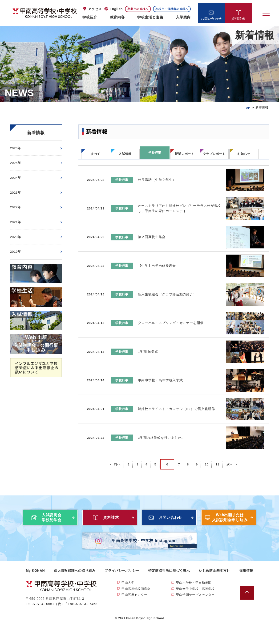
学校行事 (154, 152)
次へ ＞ (232, 457)
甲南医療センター (135, 602)
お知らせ (243, 154)
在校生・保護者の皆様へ (171, 9)
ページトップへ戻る (249, 599)
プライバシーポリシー (122, 577)
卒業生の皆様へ (137, 9)
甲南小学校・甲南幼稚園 (195, 589)
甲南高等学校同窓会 (137, 595)
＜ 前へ (114, 457)
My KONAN (35, 577)
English (116, 9)
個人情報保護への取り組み (74, 577)
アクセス (95, 9)
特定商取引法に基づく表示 (169, 577)
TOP (246, 107)
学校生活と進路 (150, 17)
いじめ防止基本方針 (214, 577)
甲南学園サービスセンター (197, 602)
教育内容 (117, 17)
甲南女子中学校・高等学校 (197, 595)
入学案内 (183, 17)
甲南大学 (128, 589)
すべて (95, 154)
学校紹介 (89, 17)
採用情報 (246, 577)
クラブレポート (214, 154)
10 (207, 457)
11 (218, 457)
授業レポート (184, 154)
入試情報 (125, 154)
